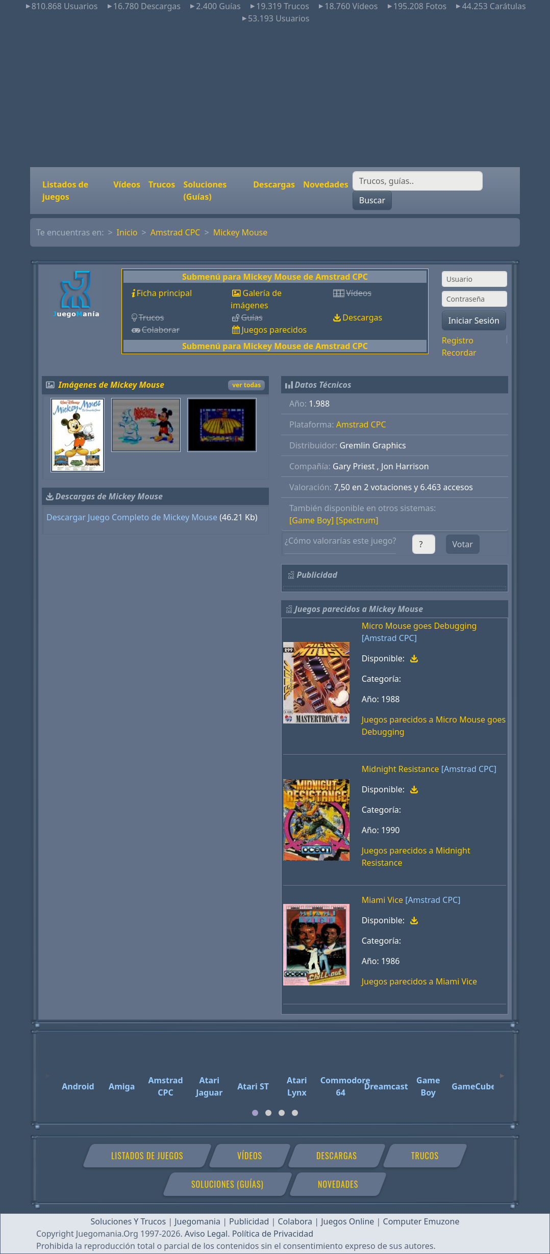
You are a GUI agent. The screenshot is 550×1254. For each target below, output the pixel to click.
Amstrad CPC (176, 232)
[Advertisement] (275, 95)
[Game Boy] (311, 520)
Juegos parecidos (274, 329)
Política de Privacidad (272, 1233)
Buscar (372, 200)
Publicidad (249, 1221)
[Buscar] (418, 181)
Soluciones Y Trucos (128, 1221)
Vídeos (126, 184)
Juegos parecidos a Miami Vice (419, 981)
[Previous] (48, 1071)
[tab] (255, 1113)
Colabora (295, 1221)
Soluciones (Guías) (205, 190)
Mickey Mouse (240, 232)
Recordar (459, 352)
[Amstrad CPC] (389, 638)
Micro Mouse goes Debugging (419, 625)
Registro (457, 340)
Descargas (274, 184)
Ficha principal (164, 293)
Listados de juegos (65, 190)
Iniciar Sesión (473, 320)
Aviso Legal (206, 1233)
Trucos (161, 184)
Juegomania (197, 1221)
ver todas (246, 385)
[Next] (502, 1071)
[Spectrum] (357, 520)
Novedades (325, 184)
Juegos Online (347, 1221)
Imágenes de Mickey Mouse (112, 384)
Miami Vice (382, 899)
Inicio (127, 232)
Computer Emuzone (421, 1221)
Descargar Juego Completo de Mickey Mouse (131, 517)
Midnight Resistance (400, 769)
